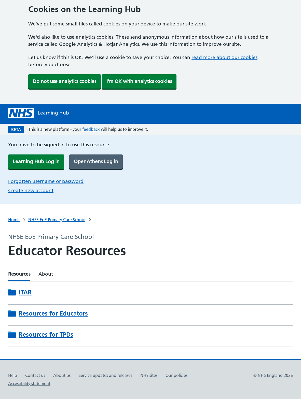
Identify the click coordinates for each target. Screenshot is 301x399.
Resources (19, 274)
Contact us (35, 375)
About (45, 274)
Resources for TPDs (46, 334)
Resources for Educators (53, 313)
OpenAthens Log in (96, 161)
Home (14, 219)
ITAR (25, 292)
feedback (91, 129)
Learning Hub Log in (36, 161)
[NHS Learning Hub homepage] (38, 113)
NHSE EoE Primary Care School (56, 219)
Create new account (30, 190)
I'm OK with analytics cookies (139, 81)
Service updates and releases (105, 375)
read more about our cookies (224, 57)
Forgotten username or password (46, 181)
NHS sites (148, 375)
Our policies (176, 375)
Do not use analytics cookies (64, 81)
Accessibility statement (29, 383)
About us (62, 375)
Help (12, 375)
